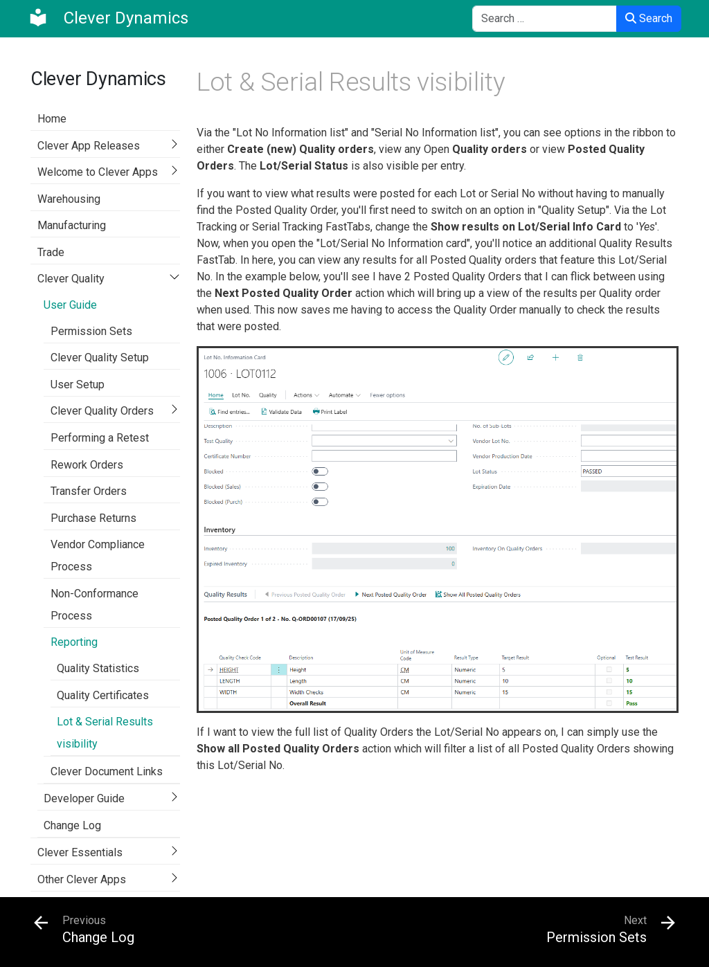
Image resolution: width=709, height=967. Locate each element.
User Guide (70, 304)
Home (51, 118)
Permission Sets (91, 331)
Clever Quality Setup (100, 357)
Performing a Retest (100, 437)
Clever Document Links (107, 771)
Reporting (74, 642)
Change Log (72, 825)
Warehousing (68, 199)
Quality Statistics (98, 668)
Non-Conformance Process (94, 604)
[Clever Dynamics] (108, 18)
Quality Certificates (103, 695)
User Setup (78, 384)
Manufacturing (71, 225)
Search (648, 18)
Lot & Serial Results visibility (105, 732)
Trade (50, 252)
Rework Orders (87, 464)
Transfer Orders (89, 491)
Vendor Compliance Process (98, 555)
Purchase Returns (93, 518)
